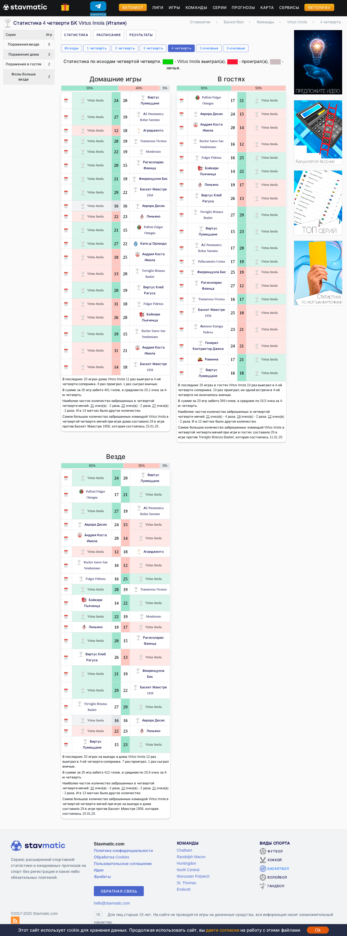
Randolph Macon (191, 856)
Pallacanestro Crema (208, 261)
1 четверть (97, 48)
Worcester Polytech (193, 876)
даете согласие (222, 930)
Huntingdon (186, 863)
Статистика (76, 35)
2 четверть (125, 48)
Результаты (141, 35)
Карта (267, 7)
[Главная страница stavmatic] (25, 6)
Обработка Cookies (111, 857)
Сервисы (289, 7)
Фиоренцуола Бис (150, 179)
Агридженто (149, 130)
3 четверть (153, 48)
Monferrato (150, 151)
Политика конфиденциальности (123, 850)
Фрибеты (102, 876)
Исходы (71, 48)
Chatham (184, 850)
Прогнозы (243, 7)
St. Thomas (186, 882)
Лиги (157, 7)
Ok (317, 930)
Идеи (98, 870)
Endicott (184, 889)
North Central (188, 869)
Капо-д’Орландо (150, 243)
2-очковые (209, 48)
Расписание (109, 35)
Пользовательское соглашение (123, 863)
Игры (174, 7)
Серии (220, 7)
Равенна (208, 359)
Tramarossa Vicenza (150, 141)
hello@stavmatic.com (112, 903)
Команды (196, 7)
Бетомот (133, 7)
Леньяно (149, 216)
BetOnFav (319, 7)
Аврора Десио (150, 206)
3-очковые (236, 48)
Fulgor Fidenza (149, 304)
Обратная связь (119, 891)
